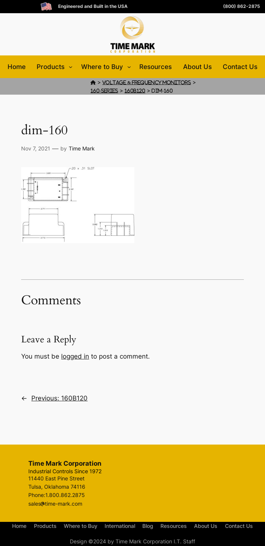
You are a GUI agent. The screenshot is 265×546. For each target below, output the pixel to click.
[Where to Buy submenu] (129, 67)
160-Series (104, 90)
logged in (75, 356)
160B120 (135, 90)
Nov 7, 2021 (35, 148)
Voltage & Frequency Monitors (146, 82)
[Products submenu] (70, 67)
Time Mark (82, 148)
